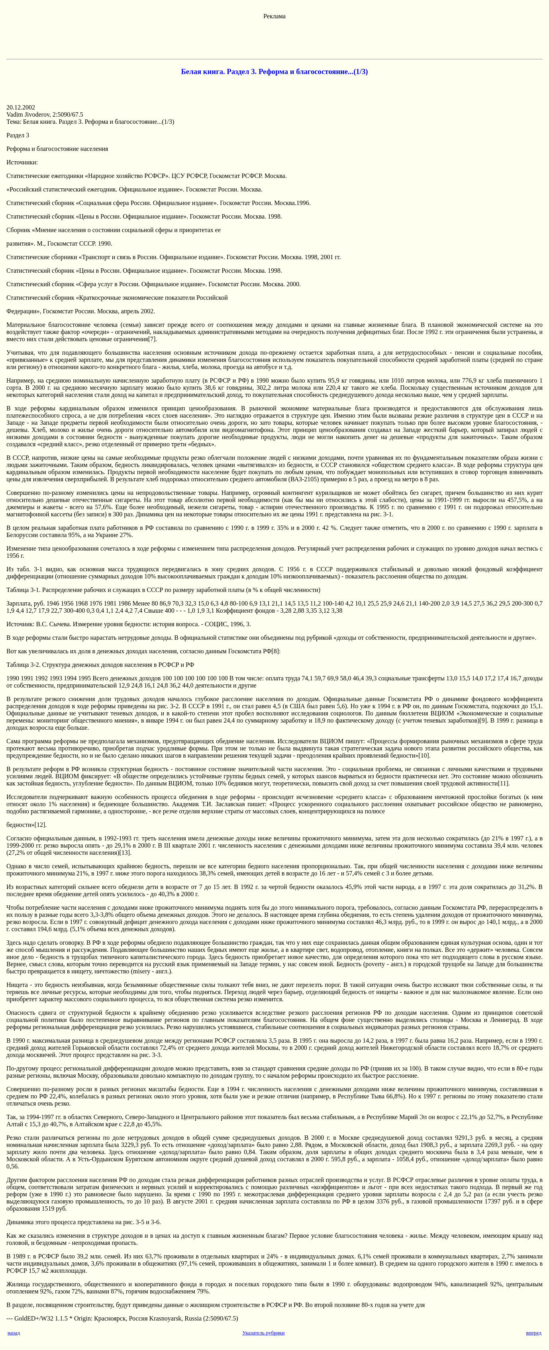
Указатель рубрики (263, 1333)
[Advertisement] (274, 38)
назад (14, 1333)
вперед (533, 1333)
